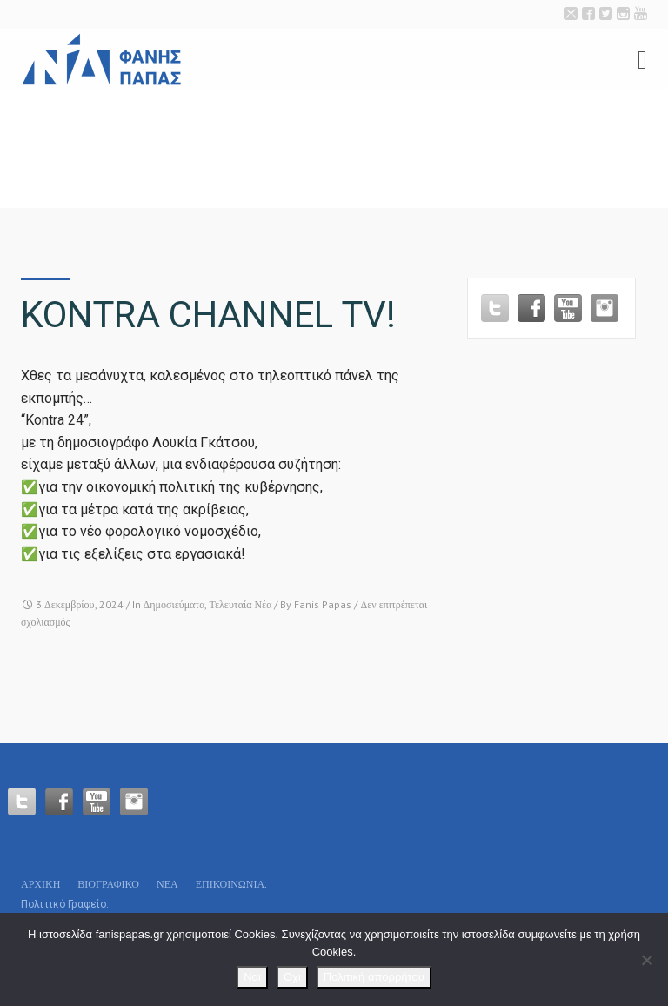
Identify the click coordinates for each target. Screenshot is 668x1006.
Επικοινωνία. (231, 883)
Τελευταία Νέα (240, 604)
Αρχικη (40, 883)
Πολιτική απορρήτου (374, 976)
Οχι (292, 976)
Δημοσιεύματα (174, 604)
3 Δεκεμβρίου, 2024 (80, 604)
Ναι (252, 976)
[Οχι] (646, 960)
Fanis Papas (322, 604)
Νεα (167, 883)
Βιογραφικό (108, 883)
